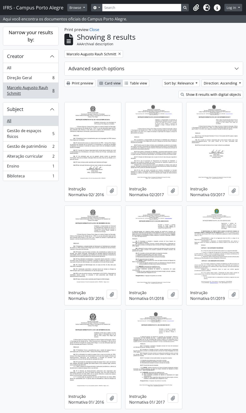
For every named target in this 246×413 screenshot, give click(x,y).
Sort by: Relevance (179, 83)
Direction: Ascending (221, 83)
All (9, 68)
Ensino (31, 167)
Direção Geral (31, 79)
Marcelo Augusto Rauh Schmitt (31, 90)
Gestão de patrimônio (31, 147)
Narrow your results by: (31, 36)
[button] (196, 7)
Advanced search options (96, 68)
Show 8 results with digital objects (211, 94)
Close (94, 29)
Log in (232, 7)
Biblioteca (31, 177)
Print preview (80, 83)
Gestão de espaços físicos (31, 133)
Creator (15, 56)
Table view (136, 83)
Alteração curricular (31, 157)
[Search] (141, 7)
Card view (110, 83)
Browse (75, 7)
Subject (15, 109)
